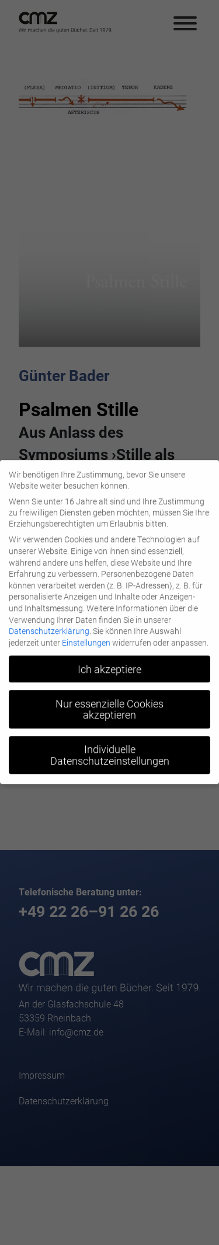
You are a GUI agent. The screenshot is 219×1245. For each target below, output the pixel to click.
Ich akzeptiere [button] (109, 664)
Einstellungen (86, 637)
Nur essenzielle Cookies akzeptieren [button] (109, 704)
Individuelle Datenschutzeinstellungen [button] (109, 750)
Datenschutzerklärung (49, 626)
